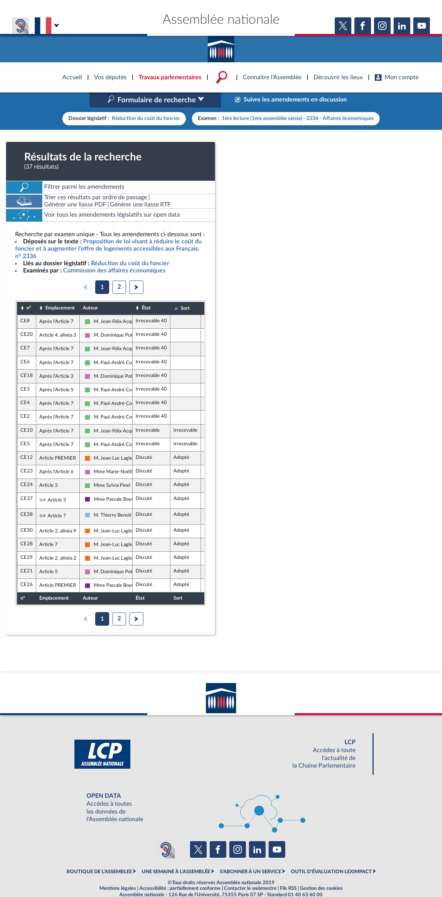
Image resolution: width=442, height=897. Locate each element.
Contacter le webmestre (250, 872)
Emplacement (60, 292)
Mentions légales (117, 872)
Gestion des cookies (321, 872)
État (146, 292)
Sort (185, 292)
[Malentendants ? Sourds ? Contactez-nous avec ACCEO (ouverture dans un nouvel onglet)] (166, 834)
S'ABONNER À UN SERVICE (250, 855)
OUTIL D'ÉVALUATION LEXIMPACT (331, 855)
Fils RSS (288, 872)
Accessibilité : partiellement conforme (180, 872)
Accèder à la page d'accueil (221, 46)
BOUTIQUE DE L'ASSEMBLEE (99, 855)
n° (28, 292)
